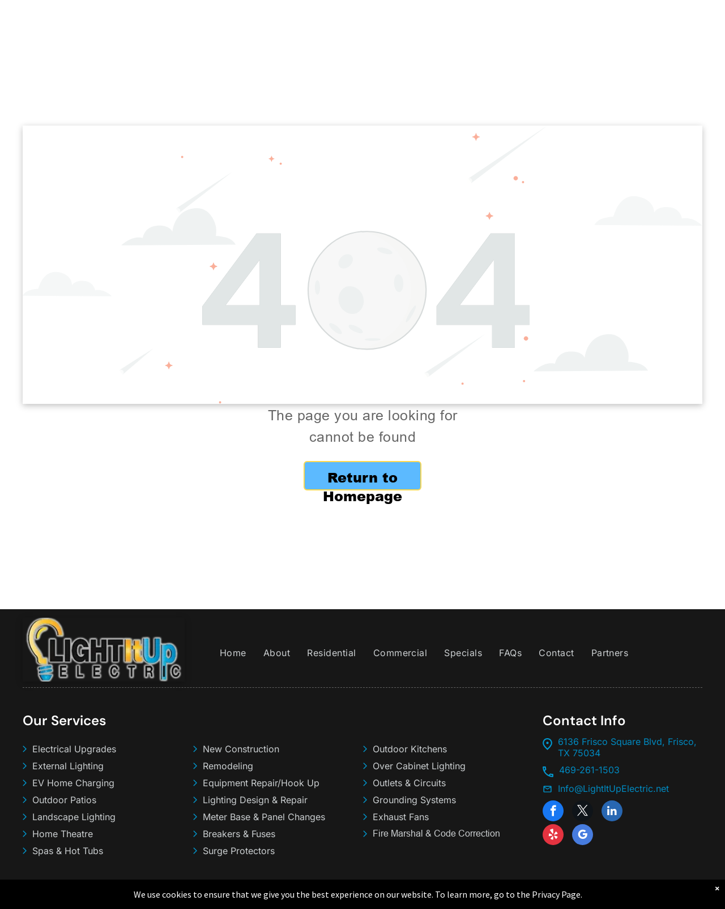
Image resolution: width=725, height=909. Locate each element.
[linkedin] (612, 812)
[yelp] (553, 836)
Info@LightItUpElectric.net (613, 788)
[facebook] (553, 812)
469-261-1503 (589, 770)
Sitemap (215, 893)
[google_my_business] (582, 836)
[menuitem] (233, 652)
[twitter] (582, 812)
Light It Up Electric (86, 893)
